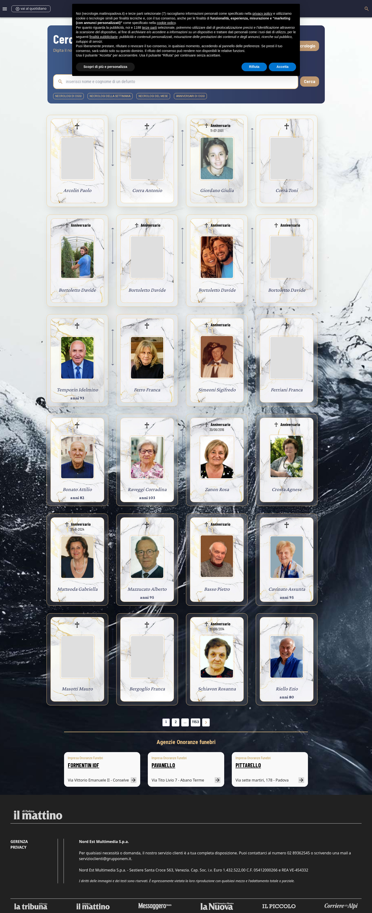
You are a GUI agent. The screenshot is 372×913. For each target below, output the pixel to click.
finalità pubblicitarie (103, 37)
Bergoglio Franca (147, 689)
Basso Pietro (217, 589)
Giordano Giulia (217, 190)
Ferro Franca (147, 390)
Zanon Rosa (217, 489)
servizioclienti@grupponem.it (105, 858)
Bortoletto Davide (77, 290)
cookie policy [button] (166, 23)
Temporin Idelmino (77, 390)
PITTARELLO (248, 765)
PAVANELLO (163, 765)
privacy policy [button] (262, 13)
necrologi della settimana (110, 96)
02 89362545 (298, 853)
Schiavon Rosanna (217, 689)
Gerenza (19, 841)
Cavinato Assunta (286, 589)
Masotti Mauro (77, 689)
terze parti (149, 27)
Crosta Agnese (287, 489)
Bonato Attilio (77, 489)
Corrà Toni (286, 190)
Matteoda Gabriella (77, 589)
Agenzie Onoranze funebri (186, 742)
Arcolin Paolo (77, 190)
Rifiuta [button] (254, 67)
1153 (195, 722)
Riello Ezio (287, 689)
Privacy (18, 847)
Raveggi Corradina (147, 489)
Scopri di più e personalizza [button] (105, 67)
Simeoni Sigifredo (217, 390)
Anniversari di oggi (190, 96)
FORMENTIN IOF (83, 765)
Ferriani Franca (286, 390)
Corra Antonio (147, 190)
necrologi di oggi (68, 96)
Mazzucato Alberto (147, 589)
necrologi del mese (153, 96)
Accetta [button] (282, 67)
